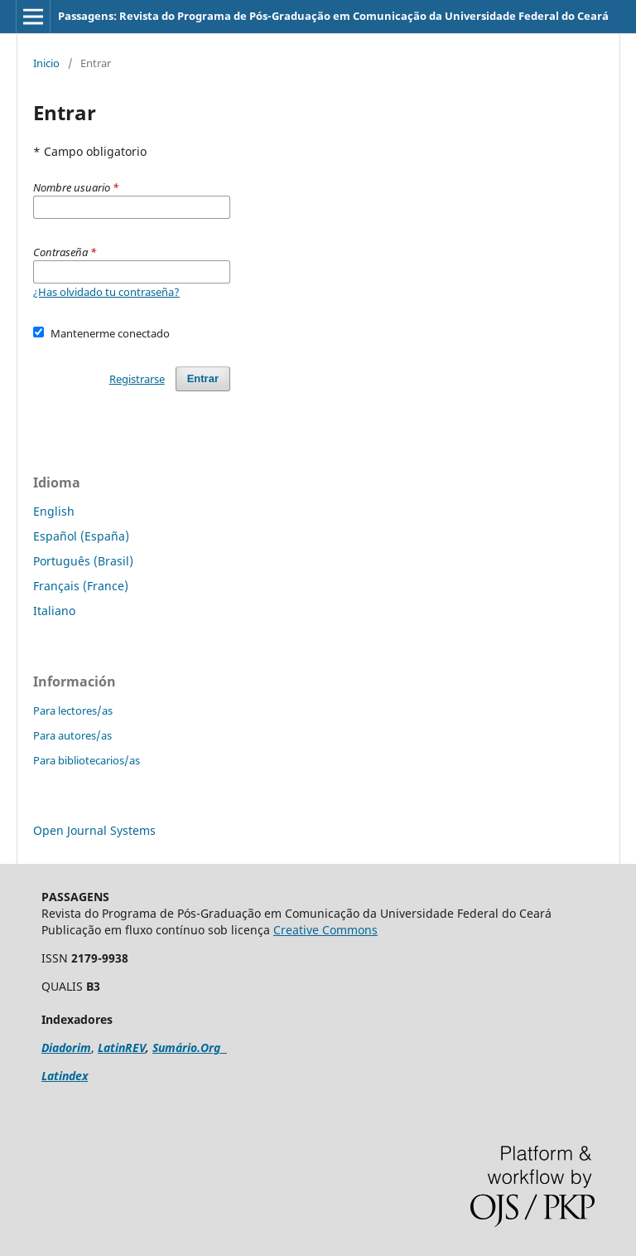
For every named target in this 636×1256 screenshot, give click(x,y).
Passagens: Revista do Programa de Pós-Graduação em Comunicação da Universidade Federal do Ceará (333, 15)
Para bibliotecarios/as (86, 760)
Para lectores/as (73, 710)
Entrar (203, 378)
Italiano (54, 610)
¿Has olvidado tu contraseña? (106, 291)
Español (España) (81, 536)
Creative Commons (325, 930)
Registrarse (137, 378)
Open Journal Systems (94, 830)
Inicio (46, 63)
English (54, 511)
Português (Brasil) (83, 561)
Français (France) (80, 586)
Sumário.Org (189, 1047)
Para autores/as (72, 735)
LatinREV (122, 1047)
